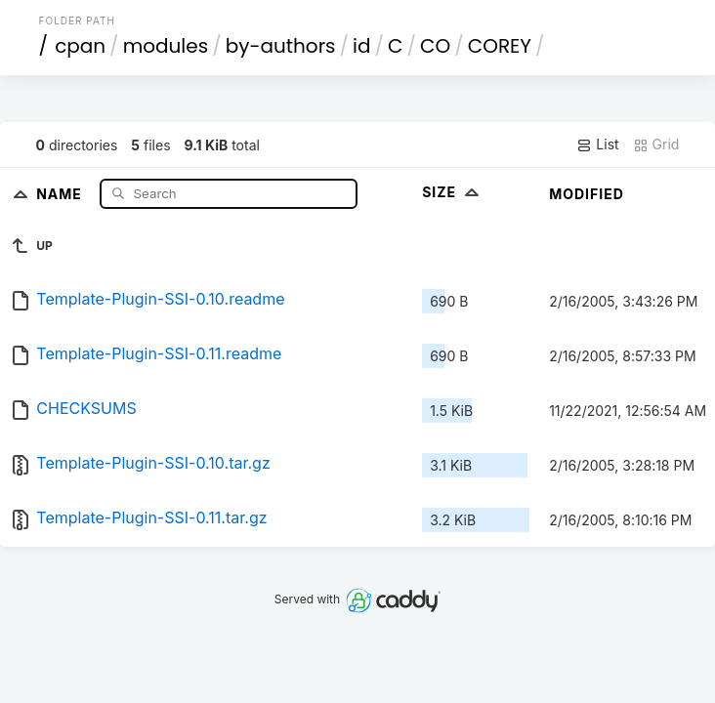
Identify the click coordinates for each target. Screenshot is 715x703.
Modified (586, 194)
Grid (656, 144)
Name (61, 193)
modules (165, 46)
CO (435, 46)
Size (453, 192)
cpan (80, 46)
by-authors (281, 46)
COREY (499, 46)
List (597, 144)
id (361, 46)
